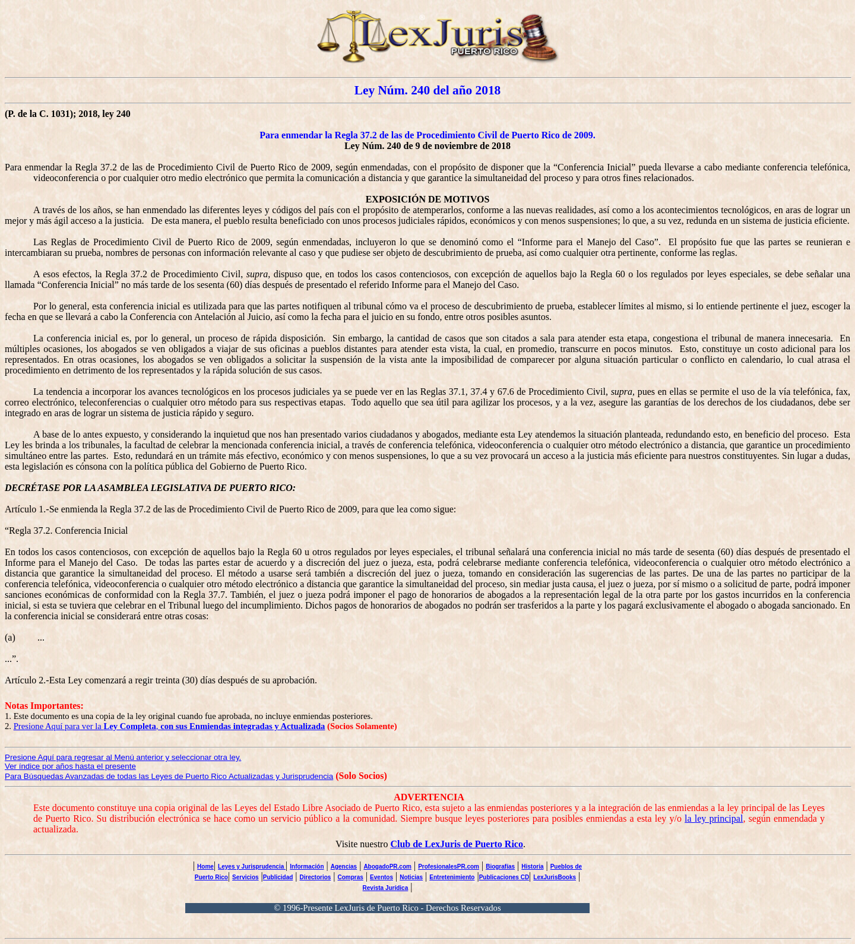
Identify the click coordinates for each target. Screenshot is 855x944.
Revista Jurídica (385, 888)
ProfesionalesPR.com (448, 866)
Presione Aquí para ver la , (169, 726)
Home (205, 866)
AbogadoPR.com (387, 866)
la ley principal (714, 818)
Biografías (500, 866)
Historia (532, 866)
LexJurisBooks (554, 877)
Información (307, 866)
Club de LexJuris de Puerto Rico (456, 844)
